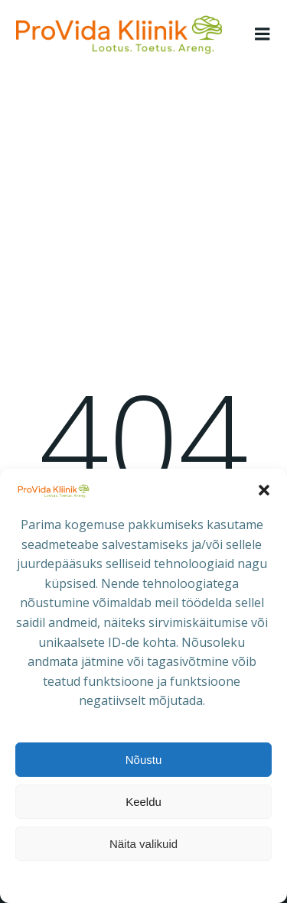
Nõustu (144, 759)
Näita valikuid (143, 843)
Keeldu (143, 801)
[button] (264, 490)
